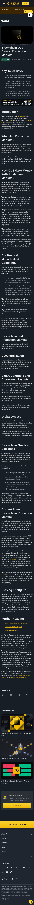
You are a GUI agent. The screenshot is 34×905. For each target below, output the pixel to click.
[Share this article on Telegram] (19, 695)
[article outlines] (30, 14)
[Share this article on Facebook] (11, 695)
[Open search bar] (20, 3)
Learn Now (28, 12)
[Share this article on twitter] (2, 695)
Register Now (17, 805)
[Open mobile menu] (31, 3)
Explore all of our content (17, 824)
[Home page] (13, 3)
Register (25, 3)
